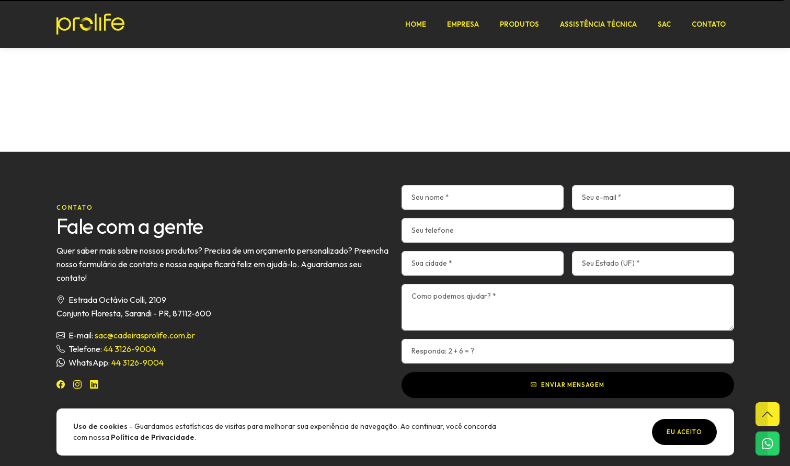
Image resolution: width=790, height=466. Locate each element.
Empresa (463, 24)
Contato (709, 24)
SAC (664, 24)
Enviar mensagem (567, 385)
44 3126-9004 (130, 349)
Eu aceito (684, 432)
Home (415, 24)
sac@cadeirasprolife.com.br (145, 335)
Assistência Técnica (598, 24)
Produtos (519, 24)
